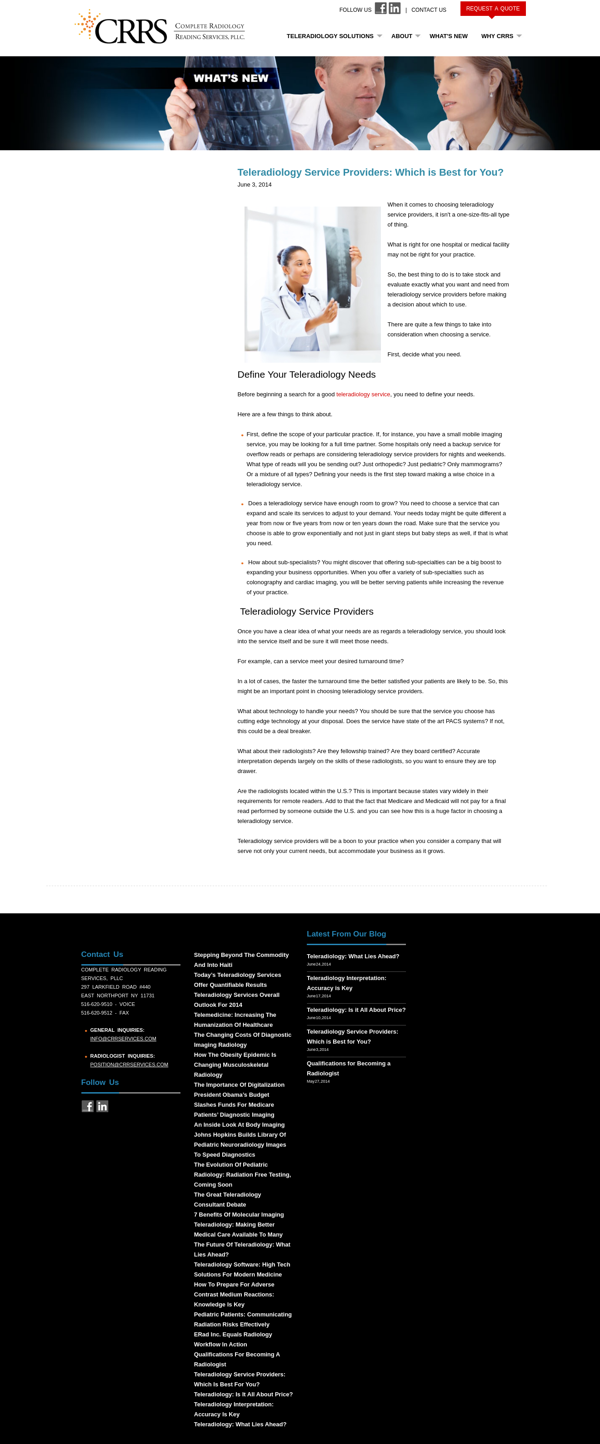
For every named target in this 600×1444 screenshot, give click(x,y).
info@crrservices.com (123, 1038)
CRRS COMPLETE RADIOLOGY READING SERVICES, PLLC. (165, 26)
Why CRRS (497, 36)
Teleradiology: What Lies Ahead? (353, 956)
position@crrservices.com (129, 1064)
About (401, 36)
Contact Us (428, 10)
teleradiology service (363, 394)
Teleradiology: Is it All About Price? (356, 1009)
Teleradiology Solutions (330, 36)
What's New (449, 36)
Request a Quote (493, 8)
